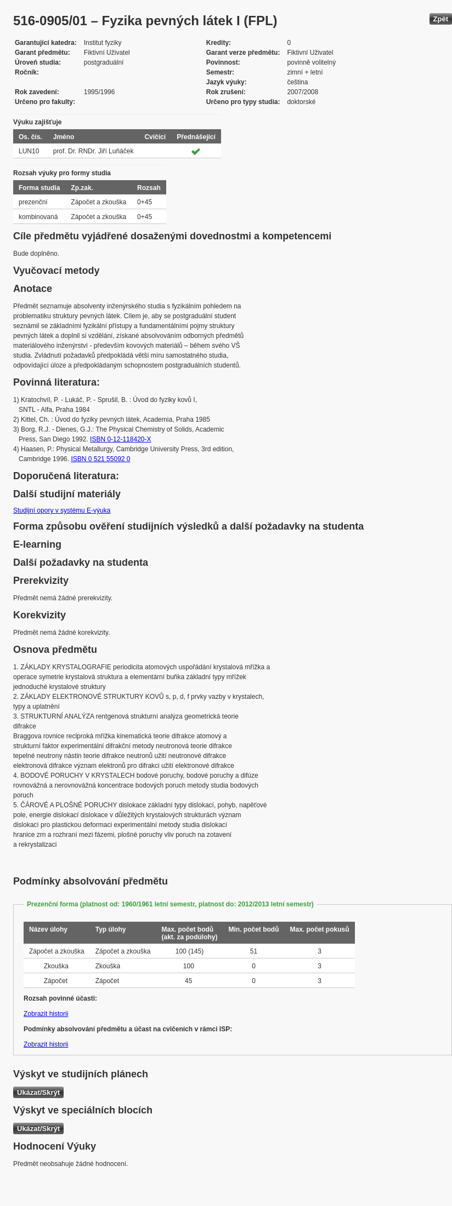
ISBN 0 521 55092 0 (100, 459)
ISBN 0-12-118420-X (120, 439)
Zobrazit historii (46, 1014)
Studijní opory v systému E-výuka (61, 510)
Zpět (440, 19)
